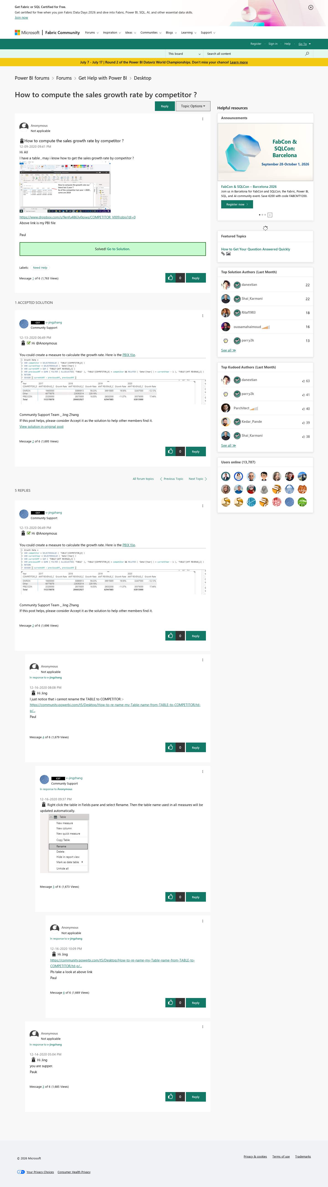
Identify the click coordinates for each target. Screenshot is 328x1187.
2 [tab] (262, 215)
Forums (90, 32)
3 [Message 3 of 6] (43, 1086)
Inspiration (110, 32)
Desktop (142, 77)
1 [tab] (260, 215)
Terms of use (281, 1156)
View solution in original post (42, 426)
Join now (21, 17)
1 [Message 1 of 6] (33, 278)
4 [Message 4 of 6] (43, 737)
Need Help (40, 267)
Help (287, 43)
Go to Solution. (118, 249)
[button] (165, 106)
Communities (149, 32)
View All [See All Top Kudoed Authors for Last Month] (228, 445)
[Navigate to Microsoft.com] (27, 32)
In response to (46, 677)
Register (256, 43)
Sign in (273, 43)
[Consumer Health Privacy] (74, 1172)
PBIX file (129, 354)
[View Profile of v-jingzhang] (54, 322)
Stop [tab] (270, 215)
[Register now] (237, 204)
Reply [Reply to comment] (196, 451)
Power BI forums (32, 77)
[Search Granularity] (184, 53)
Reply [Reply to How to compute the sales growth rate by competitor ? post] (196, 278)
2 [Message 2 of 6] (33, 441)
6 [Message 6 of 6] (64, 992)
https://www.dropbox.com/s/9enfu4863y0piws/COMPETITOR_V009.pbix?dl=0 (78, 217)
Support (206, 32)
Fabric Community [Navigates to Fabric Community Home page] (62, 32)
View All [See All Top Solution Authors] (228, 350)
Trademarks (303, 1156)
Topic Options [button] (191, 106)
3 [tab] (265, 215)
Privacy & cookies (255, 1156)
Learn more (239, 62)
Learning (187, 32)
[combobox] (258, 53)
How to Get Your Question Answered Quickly (255, 249)
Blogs (169, 32)
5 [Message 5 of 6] (53, 886)
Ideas (128, 32)
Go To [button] (303, 44)
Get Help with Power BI (103, 77)
